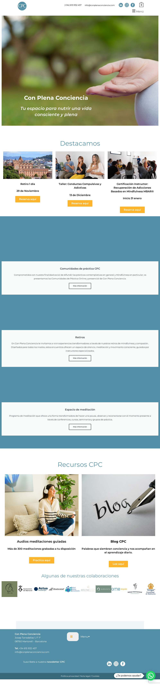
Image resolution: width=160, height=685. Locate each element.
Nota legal (85, 677)
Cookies (95, 677)
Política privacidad (70, 677)
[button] (137, 12)
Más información (80, 287)
